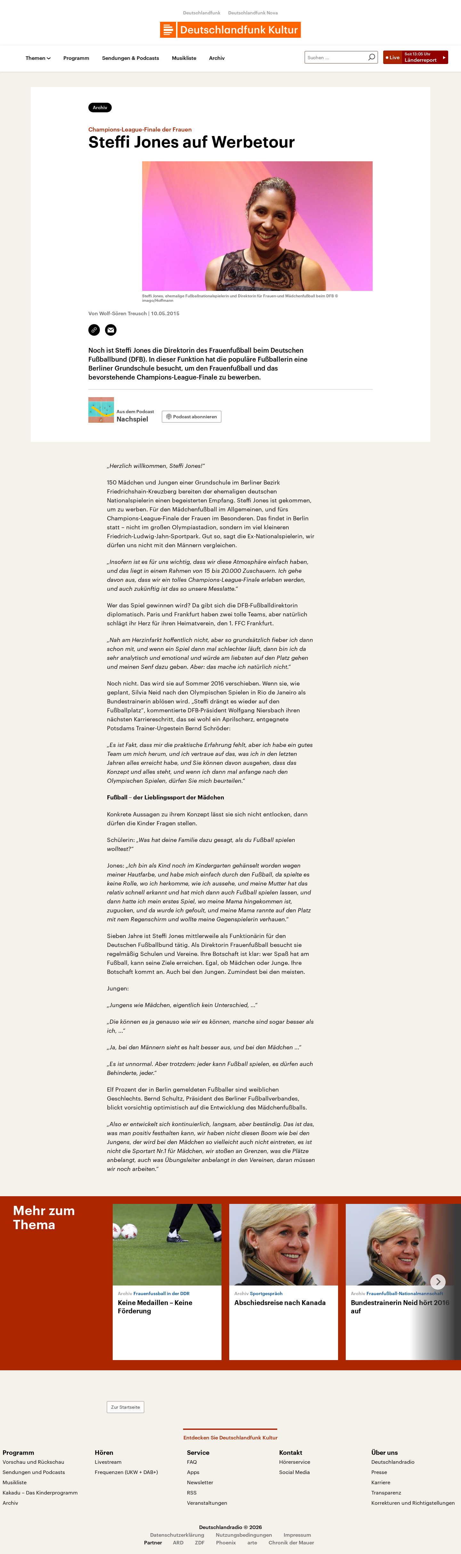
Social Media (294, 1472)
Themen (35, 58)
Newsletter (200, 1482)
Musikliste (184, 58)
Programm (76, 58)
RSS (192, 1492)
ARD (178, 1542)
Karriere (380, 1482)
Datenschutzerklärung (177, 1535)
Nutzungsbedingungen (244, 1535)
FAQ (192, 1462)
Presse (379, 1472)
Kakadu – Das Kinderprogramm (40, 1492)
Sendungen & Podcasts (130, 58)
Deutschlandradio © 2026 (230, 1527)
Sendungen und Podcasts (34, 1472)
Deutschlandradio (393, 1462)
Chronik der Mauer (291, 1542)
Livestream (108, 1462)
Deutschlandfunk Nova (253, 12)
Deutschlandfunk (202, 12)
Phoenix (226, 1542)
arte (252, 1542)
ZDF (200, 1542)
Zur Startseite (125, 1407)
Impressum (297, 1535)
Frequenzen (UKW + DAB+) (126, 1472)
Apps (193, 1472)
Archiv (217, 58)
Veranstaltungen (207, 1503)
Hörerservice (294, 1462)
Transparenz (386, 1492)
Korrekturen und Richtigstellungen (413, 1503)
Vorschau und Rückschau (33, 1462)
